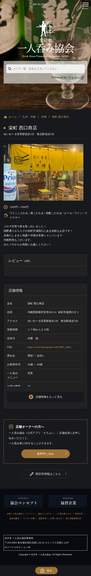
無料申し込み (45, 453)
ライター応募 (29, 518)
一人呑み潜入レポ (63, 514)
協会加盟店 (14, 518)
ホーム (10, 117)
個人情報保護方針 (73, 518)
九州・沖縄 (29, 116)
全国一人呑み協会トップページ (20, 514)
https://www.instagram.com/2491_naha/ (49, 347)
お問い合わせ (56, 518)
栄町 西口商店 (60, 116)
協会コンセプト (45, 514)
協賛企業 (43, 518)
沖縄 (43, 116)
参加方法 (79, 514)
